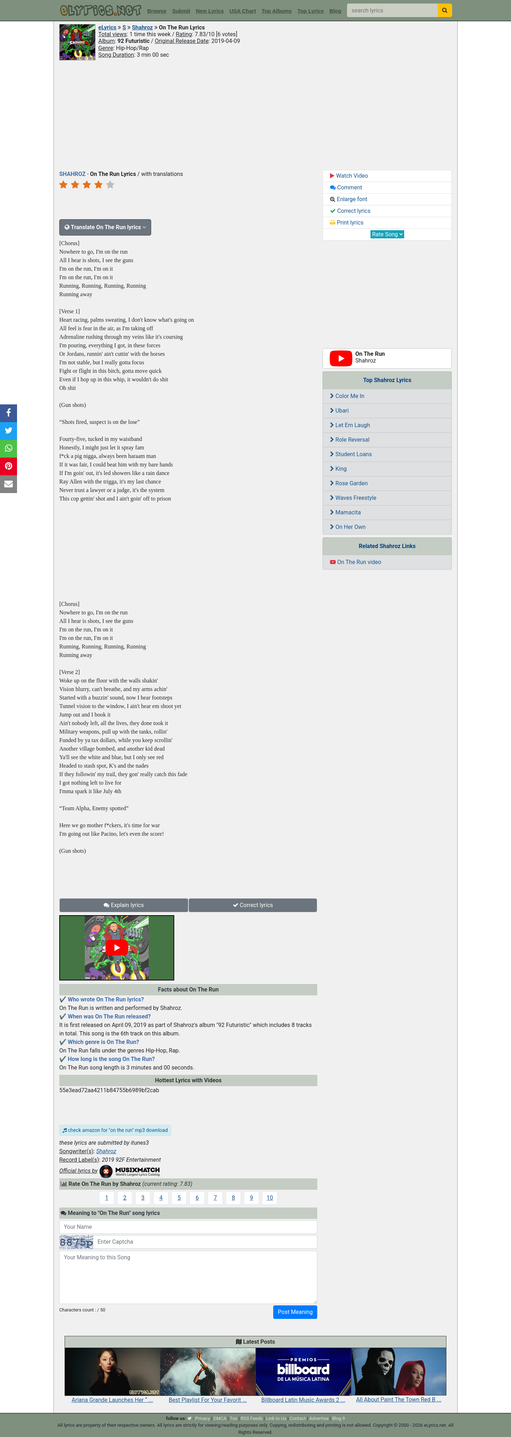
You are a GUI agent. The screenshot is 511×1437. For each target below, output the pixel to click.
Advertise (319, 1418)
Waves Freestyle (353, 497)
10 (270, 1197)
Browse (156, 11)
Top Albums (277, 11)
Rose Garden (349, 483)
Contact (298, 1418)
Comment (346, 187)
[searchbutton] (445, 10)
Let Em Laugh (350, 425)
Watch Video (349, 175)
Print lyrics (346, 222)
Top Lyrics (310, 11)
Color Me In (347, 396)
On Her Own (348, 527)
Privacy (202, 1418)
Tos (233, 1418)
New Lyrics (210, 11)
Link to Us (276, 1418)
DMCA (219, 1418)
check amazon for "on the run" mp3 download (115, 1130)
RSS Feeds (252, 1418)
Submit (181, 11)
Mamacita (345, 512)
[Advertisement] (255, 114)
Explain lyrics (124, 905)
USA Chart (243, 11)
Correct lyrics (253, 905)
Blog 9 (338, 1418)
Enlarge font (348, 199)
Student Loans (351, 454)
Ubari (339, 410)
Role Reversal (349, 439)
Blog (335, 11)
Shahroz (142, 27)
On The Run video (355, 562)
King (338, 468)
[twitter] (189, 1418)
